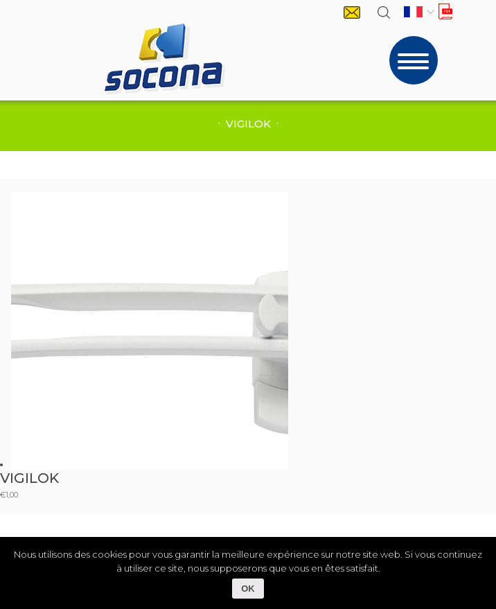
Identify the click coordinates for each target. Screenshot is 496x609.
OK (248, 588)
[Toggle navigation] (413, 60)
